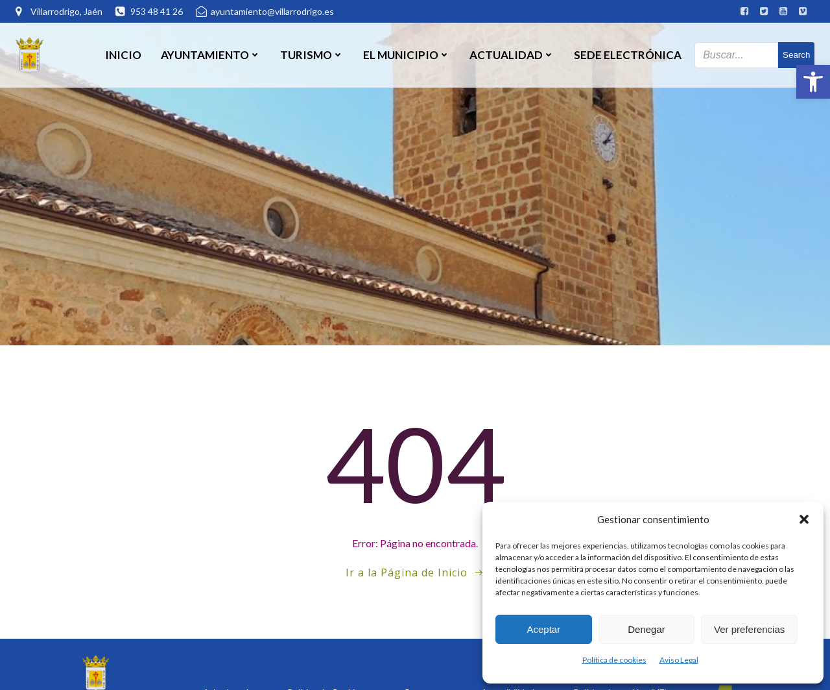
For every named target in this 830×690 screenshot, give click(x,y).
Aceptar (543, 629)
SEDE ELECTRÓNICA (628, 55)
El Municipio (406, 55)
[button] (813, 82)
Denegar (646, 629)
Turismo (312, 55)
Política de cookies (614, 660)
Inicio (123, 55)
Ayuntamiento (211, 55)
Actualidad (511, 55)
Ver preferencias (749, 629)
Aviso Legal (678, 660)
